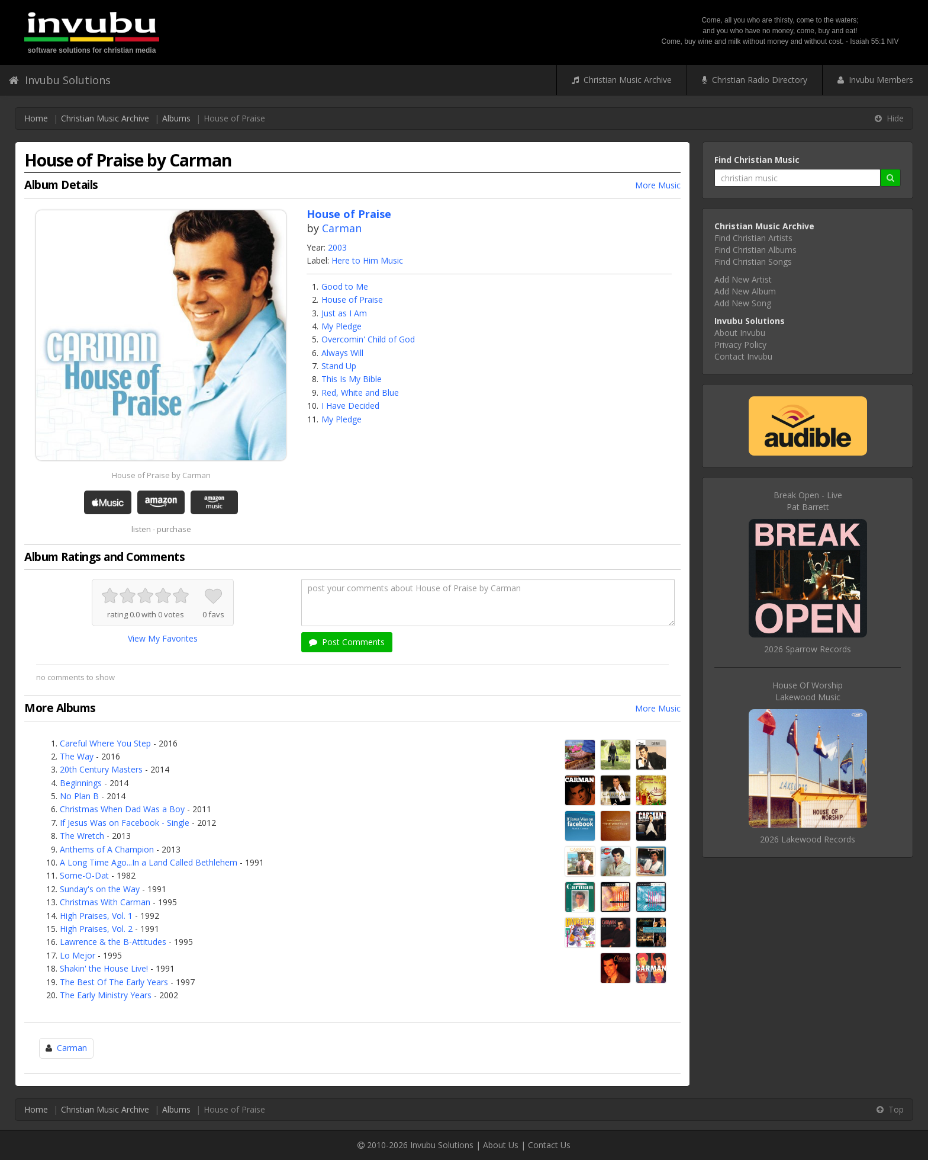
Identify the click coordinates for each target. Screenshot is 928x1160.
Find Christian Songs (753, 261)
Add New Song (742, 303)
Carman (342, 228)
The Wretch (82, 835)
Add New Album (745, 291)
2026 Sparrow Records (807, 649)
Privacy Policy (740, 344)
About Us (500, 1145)
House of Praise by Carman (161, 475)
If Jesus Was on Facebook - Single (124, 822)
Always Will (342, 352)
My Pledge (341, 326)
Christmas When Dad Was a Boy (122, 809)
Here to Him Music (367, 260)
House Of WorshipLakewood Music (807, 691)
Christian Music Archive (622, 79)
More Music (658, 185)
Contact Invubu (743, 356)
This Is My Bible (351, 378)
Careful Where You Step (105, 743)
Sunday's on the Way (100, 889)
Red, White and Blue (360, 392)
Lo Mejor (77, 955)
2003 (337, 247)
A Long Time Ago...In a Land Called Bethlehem (148, 862)
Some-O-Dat (84, 875)
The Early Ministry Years (106, 995)
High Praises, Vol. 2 (96, 928)
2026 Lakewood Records (807, 839)
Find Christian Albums (755, 249)
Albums (176, 118)
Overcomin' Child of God (368, 339)
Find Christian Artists (753, 237)
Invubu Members (875, 79)
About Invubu (739, 332)
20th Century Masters (101, 769)
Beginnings (81, 783)
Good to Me (344, 286)
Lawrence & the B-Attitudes (113, 941)
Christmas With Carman (105, 902)
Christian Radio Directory (754, 79)
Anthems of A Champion (107, 849)
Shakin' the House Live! (104, 968)
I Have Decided (350, 405)
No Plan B (79, 796)
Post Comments (347, 642)
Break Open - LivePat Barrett (808, 500)
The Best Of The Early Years (114, 982)
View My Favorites (163, 638)
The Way (77, 756)
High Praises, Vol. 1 (96, 915)
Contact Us (549, 1145)
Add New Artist (743, 279)
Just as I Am (344, 313)
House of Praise (352, 299)
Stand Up (338, 365)
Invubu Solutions (60, 80)
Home (36, 118)
